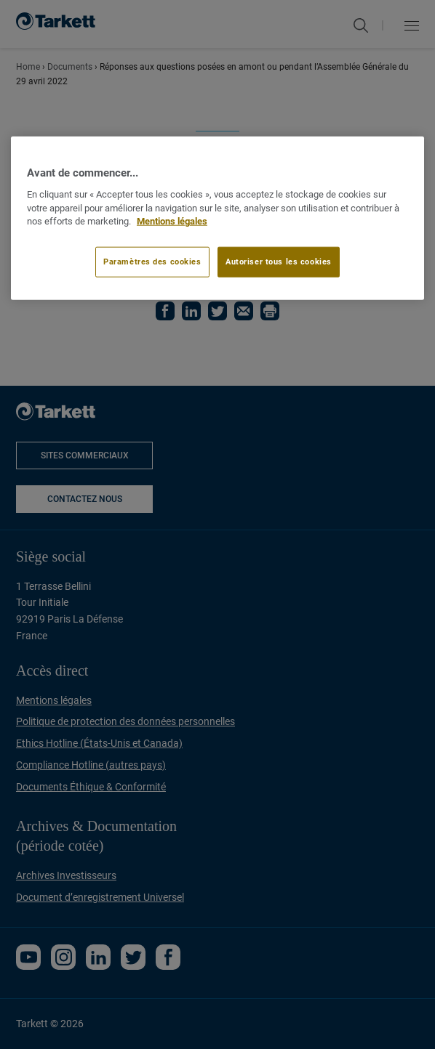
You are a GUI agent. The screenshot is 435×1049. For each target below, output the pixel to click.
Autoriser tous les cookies (279, 261)
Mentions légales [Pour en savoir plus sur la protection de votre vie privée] (172, 221)
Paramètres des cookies (152, 261)
